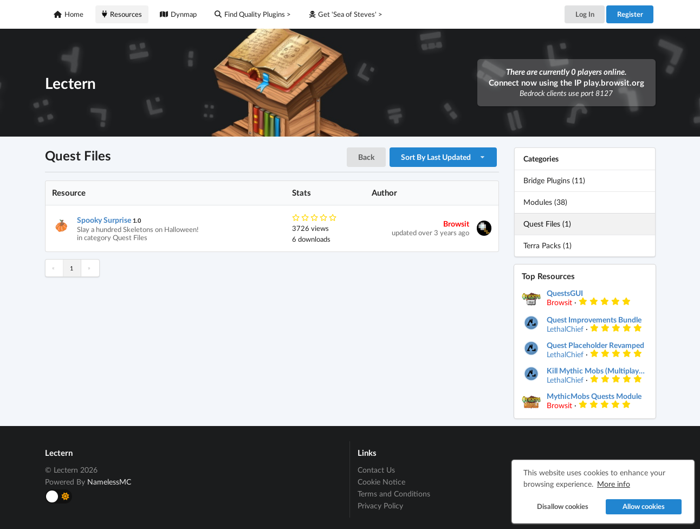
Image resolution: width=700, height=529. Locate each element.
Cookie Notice (381, 481)
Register (630, 14)
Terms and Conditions (394, 493)
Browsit (456, 223)
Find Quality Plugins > (253, 14)
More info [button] (611, 482)
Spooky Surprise (104, 219)
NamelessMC (109, 481)
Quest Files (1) (547, 223)
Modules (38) (545, 202)
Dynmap (178, 14)
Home (68, 14)
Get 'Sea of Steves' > (346, 14)
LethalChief (565, 328)
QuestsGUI (565, 293)
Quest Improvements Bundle (594, 319)
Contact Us (376, 470)
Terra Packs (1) (547, 245)
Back (366, 157)
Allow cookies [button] (642, 505)
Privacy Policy (380, 505)
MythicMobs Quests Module (594, 396)
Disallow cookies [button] (560, 505)
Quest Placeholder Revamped (595, 345)
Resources (122, 14)
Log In (584, 14)
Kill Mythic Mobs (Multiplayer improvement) (597, 370)
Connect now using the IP (566, 82)
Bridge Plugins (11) (554, 180)
